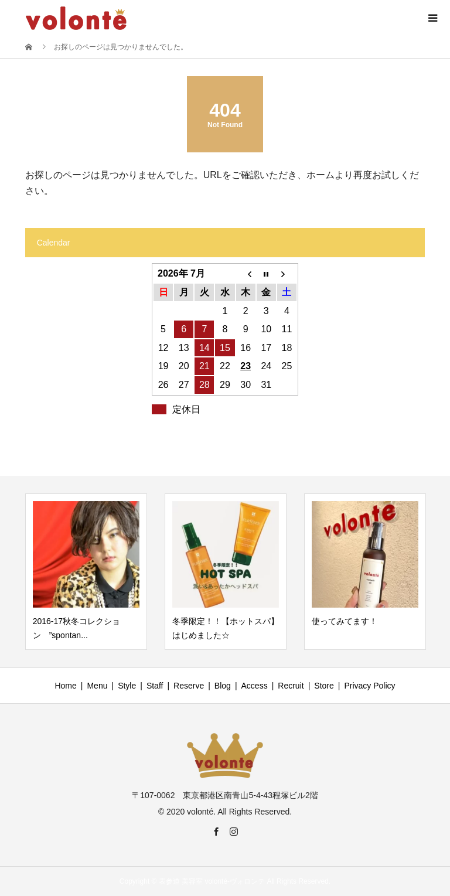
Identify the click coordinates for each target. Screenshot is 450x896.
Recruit (291, 685)
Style (127, 685)
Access (254, 685)
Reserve (188, 685)
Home (65, 685)
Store (323, 685)
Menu (97, 685)
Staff (154, 685)
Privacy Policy (369, 685)
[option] (86, 571)
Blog (222, 685)
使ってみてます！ (344, 621)
